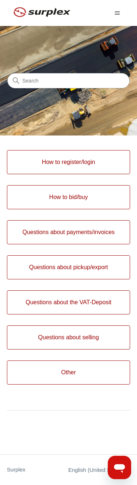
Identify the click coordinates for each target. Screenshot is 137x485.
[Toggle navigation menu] (117, 13)
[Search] (68, 80)
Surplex (16, 469)
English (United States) (99, 470)
